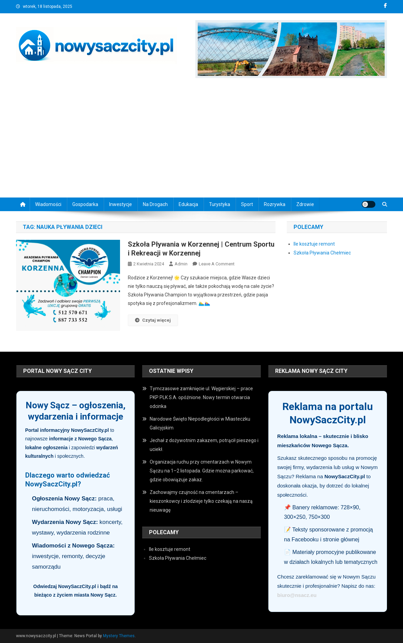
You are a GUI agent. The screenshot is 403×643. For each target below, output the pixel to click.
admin (181, 263)
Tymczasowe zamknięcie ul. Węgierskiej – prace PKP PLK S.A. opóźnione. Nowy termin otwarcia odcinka (201, 397)
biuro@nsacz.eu (296, 595)
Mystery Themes (119, 635)
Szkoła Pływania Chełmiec (322, 252)
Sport (247, 204)
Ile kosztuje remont (314, 244)
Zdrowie (305, 204)
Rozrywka (274, 204)
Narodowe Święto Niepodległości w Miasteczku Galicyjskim (200, 423)
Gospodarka (85, 204)
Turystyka (219, 204)
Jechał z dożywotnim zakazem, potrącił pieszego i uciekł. (204, 445)
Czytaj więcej (153, 320)
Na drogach (155, 204)
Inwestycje (120, 204)
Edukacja (188, 204)
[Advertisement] (201, 139)
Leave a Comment (217, 263)
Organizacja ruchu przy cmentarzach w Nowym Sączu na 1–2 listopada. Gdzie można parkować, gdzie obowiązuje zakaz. (202, 470)
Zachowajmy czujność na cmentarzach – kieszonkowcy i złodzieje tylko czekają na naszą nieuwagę (201, 501)
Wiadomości (48, 204)
